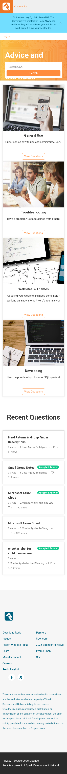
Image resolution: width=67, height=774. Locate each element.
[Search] (33, 67)
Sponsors (42, 638)
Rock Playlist (11, 669)
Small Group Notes (21, 467)
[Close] (60, 23)
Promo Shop (43, 651)
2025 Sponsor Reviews (50, 644)
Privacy (7, 760)
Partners (41, 632)
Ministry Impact (12, 657)
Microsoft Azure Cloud (24, 523)
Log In (6, 36)
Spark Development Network (43, 765)
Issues (7, 638)
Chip (38, 657)
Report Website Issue (15, 644)
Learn (6, 651)
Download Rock (12, 632)
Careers (7, 663)
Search (34, 73)
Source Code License (26, 760)
